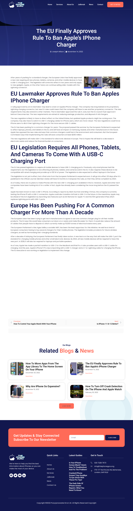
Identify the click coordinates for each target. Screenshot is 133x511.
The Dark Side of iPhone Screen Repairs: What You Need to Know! (76, 486)
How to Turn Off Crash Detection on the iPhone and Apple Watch (103, 388)
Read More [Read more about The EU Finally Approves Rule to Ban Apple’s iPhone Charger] (88, 373)
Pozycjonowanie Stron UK (61, 503)
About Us (70, 5)
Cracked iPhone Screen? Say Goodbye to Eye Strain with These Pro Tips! (78, 476)
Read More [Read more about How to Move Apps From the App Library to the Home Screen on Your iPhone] (29, 376)
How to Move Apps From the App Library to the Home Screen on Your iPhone (44, 366)
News (91, 5)
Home (50, 5)
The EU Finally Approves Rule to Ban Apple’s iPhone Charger (103, 365)
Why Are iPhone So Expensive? (43, 386)
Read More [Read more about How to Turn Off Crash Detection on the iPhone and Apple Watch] (88, 396)
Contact (100, 5)
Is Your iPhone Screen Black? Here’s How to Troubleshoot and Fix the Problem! (78, 466)
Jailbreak (81, 5)
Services (59, 5)
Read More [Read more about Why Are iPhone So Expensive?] (29, 393)
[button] (66, 406)
